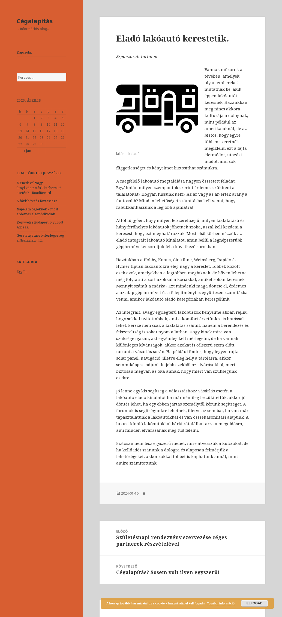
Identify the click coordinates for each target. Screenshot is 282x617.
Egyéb (21, 271)
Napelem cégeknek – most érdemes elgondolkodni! (37, 211)
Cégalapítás (35, 21)
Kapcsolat (24, 52)
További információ (221, 603)
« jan (27, 150)
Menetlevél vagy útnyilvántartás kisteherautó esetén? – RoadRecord (39, 188)
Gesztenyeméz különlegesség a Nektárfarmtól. (40, 238)
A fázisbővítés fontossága (37, 201)
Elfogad (255, 603)
